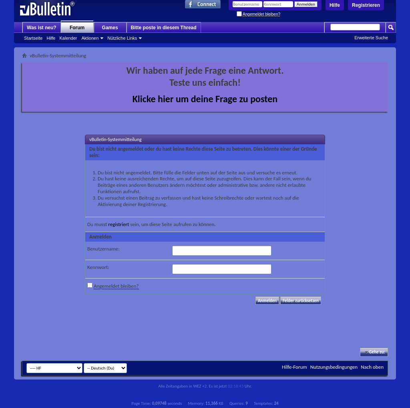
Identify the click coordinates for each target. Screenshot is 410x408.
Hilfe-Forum (294, 367)
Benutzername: (103, 249)
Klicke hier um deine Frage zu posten (205, 99)
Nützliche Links (122, 38)
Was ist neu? (41, 27)
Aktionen (90, 38)
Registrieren (366, 5)
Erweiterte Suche (371, 37)
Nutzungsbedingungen (334, 367)
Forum (77, 27)
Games (110, 27)
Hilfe (335, 5)
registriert (118, 224)
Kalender (68, 38)
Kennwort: (98, 267)
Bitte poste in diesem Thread (164, 27)
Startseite (33, 38)
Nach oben (372, 367)
